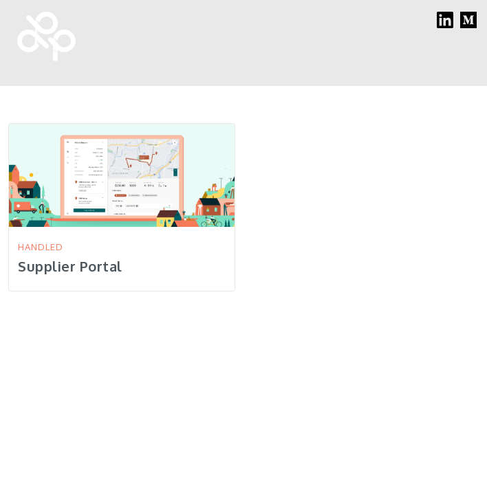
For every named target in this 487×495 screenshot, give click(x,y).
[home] (43, 40)
